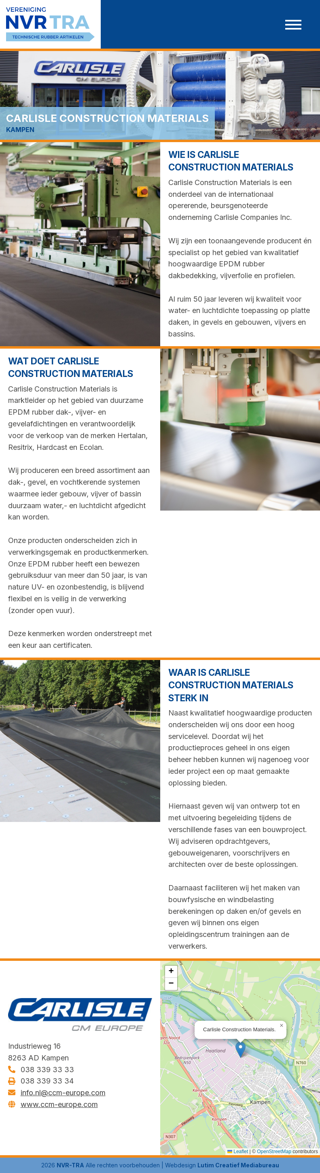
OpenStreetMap (274, 1151)
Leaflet (237, 1151)
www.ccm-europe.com (59, 1104)
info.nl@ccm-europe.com (63, 1093)
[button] (240, 1049)
